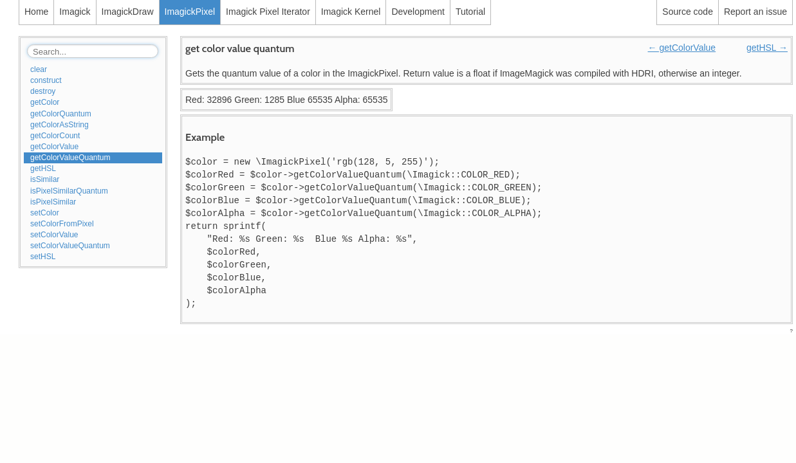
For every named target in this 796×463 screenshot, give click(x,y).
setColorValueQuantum (70, 245)
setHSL (42, 256)
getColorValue (54, 146)
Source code (687, 11)
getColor (44, 102)
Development (418, 11)
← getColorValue (682, 47)
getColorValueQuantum (70, 157)
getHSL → (767, 47)
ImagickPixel (190, 11)
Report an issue (755, 11)
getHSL (43, 168)
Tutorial (470, 11)
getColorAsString (59, 124)
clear (38, 69)
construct (46, 80)
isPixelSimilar (53, 201)
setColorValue (54, 234)
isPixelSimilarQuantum (69, 190)
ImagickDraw (128, 11)
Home (36, 11)
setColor (44, 212)
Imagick (74, 11)
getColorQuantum (60, 113)
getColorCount (55, 135)
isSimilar (44, 179)
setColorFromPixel (62, 223)
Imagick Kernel (351, 11)
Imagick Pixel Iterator (268, 11)
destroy (42, 91)
